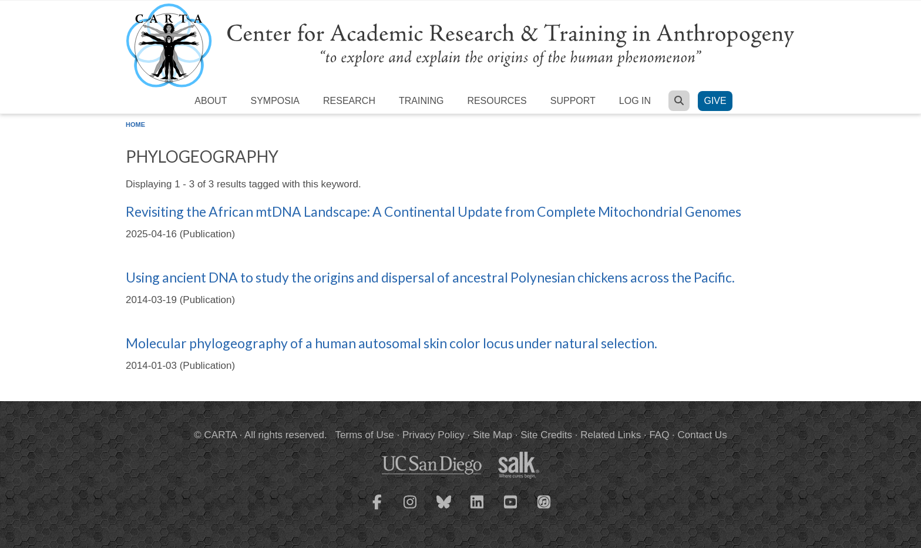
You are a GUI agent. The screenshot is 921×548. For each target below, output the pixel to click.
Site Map (492, 435)
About (210, 101)
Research (349, 101)
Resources (496, 101)
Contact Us (702, 435)
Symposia (275, 101)
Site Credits (546, 435)
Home (135, 124)
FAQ (659, 435)
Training (421, 101)
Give (715, 101)
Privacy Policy (433, 435)
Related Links (610, 435)
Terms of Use (364, 435)
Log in (635, 101)
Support (573, 101)
